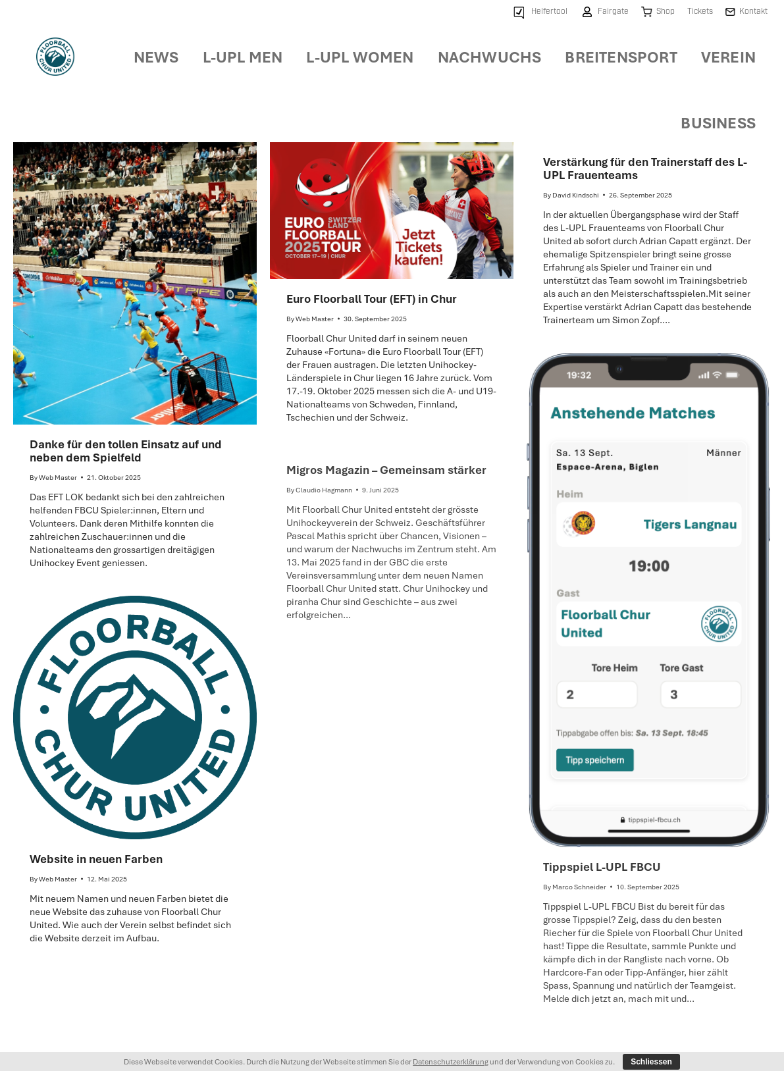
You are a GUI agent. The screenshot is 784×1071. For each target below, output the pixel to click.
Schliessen (651, 1061)
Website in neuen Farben (96, 858)
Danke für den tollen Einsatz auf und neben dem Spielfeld (126, 450)
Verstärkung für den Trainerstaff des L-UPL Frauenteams (645, 168)
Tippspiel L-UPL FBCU (602, 866)
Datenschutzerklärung (450, 1061)
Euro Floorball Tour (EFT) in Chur (371, 298)
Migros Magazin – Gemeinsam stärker (386, 469)
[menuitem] (539, 12)
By (53, 477)
